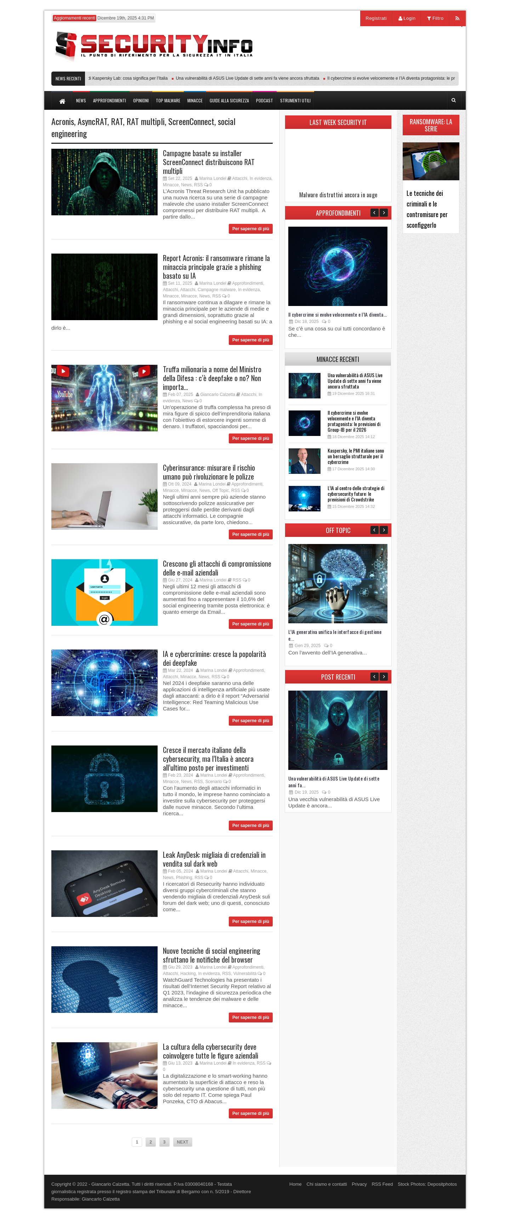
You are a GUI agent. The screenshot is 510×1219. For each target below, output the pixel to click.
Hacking (188, 973)
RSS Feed (382, 1184)
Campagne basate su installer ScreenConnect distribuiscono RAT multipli (209, 162)
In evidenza (260, 178)
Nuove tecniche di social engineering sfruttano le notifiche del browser (211, 955)
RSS (198, 184)
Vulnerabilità (245, 973)
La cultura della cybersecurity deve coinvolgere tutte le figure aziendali (210, 1051)
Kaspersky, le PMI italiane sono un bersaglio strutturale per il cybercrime (356, 456)
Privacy (359, 1184)
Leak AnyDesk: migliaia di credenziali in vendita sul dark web (214, 859)
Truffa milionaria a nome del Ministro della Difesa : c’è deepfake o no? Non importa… (212, 378)
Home (295, 1184)
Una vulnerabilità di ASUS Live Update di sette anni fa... (333, 782)
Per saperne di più (250, 228)
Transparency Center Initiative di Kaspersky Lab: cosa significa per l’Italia (101, 78)
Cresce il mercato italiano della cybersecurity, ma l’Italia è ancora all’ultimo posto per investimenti (208, 758)
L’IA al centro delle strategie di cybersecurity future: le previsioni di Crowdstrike (356, 493)
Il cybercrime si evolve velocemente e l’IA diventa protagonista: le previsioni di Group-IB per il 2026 (354, 421)
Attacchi (240, 178)
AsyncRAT (92, 121)
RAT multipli (145, 121)
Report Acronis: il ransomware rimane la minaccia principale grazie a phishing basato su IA (216, 267)
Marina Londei (212, 178)
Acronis (62, 121)
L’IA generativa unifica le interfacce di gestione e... (334, 635)
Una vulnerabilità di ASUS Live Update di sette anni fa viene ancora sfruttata (250, 78)
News (186, 184)
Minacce (171, 184)
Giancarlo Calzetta (217, 394)
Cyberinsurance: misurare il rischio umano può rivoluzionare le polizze (209, 472)
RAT (117, 121)
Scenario (213, 781)
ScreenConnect (191, 121)
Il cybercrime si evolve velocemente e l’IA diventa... (337, 314)
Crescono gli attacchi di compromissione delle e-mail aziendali (217, 568)
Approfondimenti (247, 283)
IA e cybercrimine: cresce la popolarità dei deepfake (214, 658)
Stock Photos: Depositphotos (427, 1184)
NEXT (182, 1142)
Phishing (184, 877)
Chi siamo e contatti (326, 1184)
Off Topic (220, 490)
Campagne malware (217, 289)
